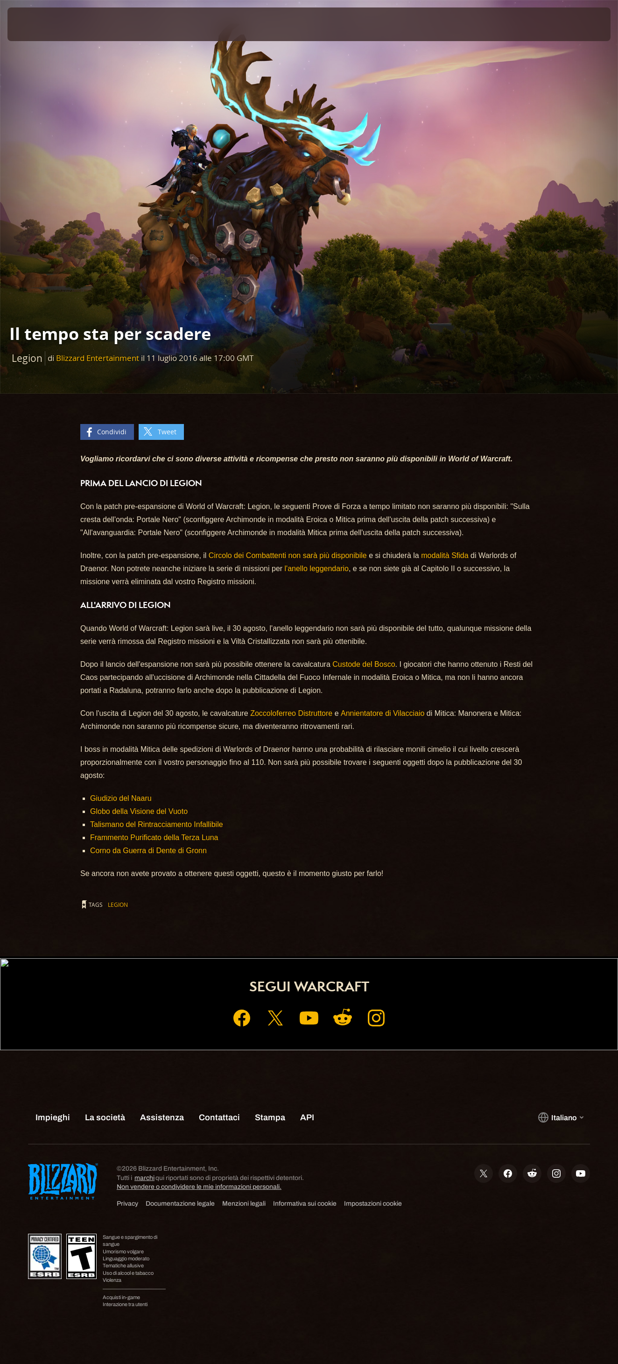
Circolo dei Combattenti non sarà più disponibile (288, 555)
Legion (118, 904)
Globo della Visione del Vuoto (139, 811)
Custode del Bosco (363, 664)
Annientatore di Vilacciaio (382, 713)
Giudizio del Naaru (121, 798)
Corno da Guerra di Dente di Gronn (148, 851)
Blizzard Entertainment (97, 358)
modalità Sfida (444, 555)
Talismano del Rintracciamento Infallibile (156, 824)
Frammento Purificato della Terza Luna (154, 837)
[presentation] (36, 24)
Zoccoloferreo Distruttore (291, 713)
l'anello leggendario (317, 568)
